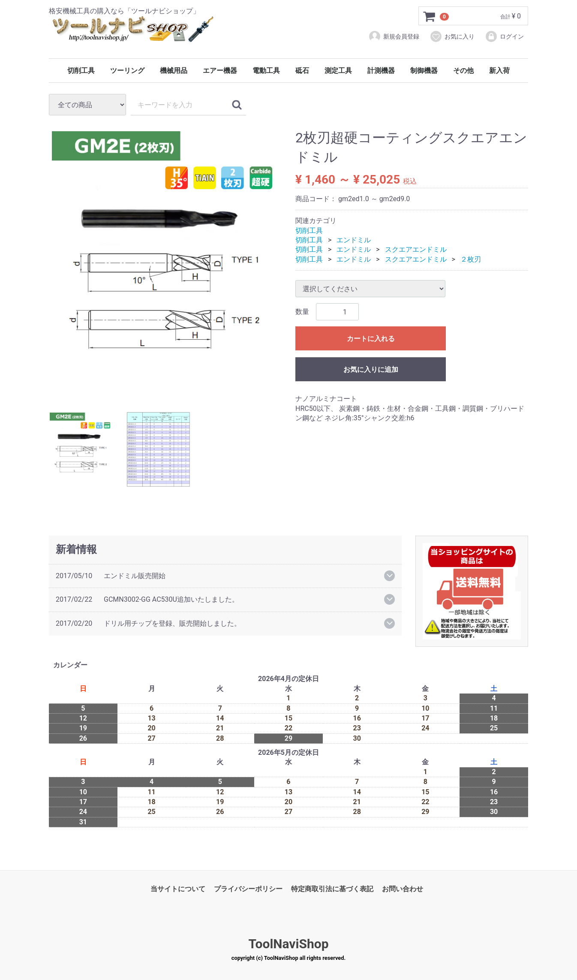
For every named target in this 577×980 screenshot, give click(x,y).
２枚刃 (470, 259)
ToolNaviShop (288, 944)
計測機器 (381, 70)
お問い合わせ (402, 889)
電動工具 (266, 70)
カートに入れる (371, 339)
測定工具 (338, 70)
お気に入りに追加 (370, 369)
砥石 (302, 70)
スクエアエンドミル (416, 250)
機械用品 (173, 70)
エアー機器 (220, 70)
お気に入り (452, 36)
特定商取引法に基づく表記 (332, 889)
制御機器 (424, 70)
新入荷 (499, 70)
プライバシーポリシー (248, 889)
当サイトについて (177, 889)
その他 (463, 70)
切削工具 (81, 70)
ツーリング (127, 70)
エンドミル (354, 240)
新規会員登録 (393, 36)
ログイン (504, 36)
